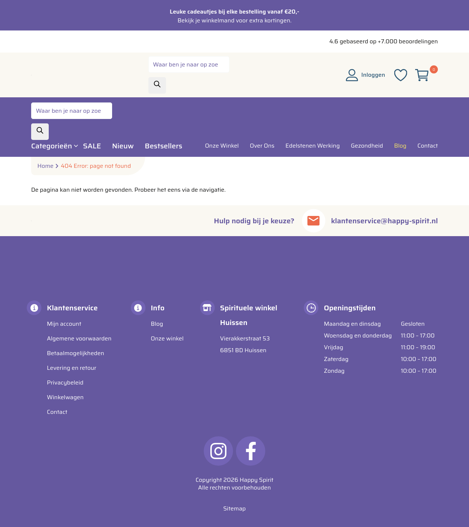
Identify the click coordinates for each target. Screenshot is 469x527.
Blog (157, 323)
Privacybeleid (65, 382)
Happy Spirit (256, 479)
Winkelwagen (65, 397)
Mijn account (64, 323)
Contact (57, 411)
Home (45, 166)
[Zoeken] (157, 85)
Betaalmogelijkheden (75, 353)
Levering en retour (71, 367)
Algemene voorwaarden (79, 338)
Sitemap (234, 508)
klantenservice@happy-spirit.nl (384, 221)
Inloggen (365, 74)
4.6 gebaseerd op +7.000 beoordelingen (383, 41)
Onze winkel (167, 338)
